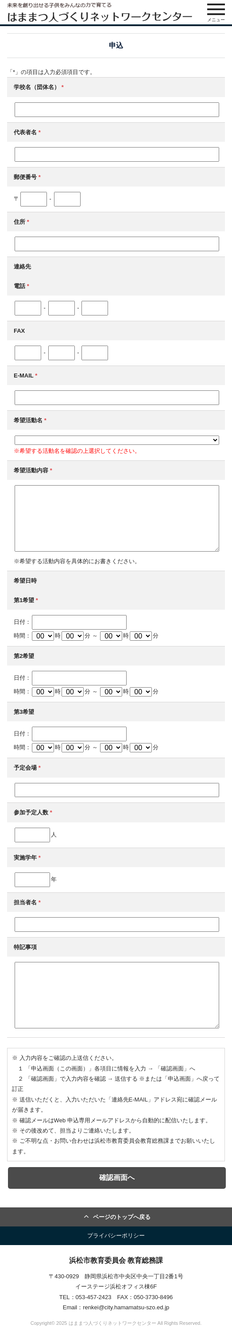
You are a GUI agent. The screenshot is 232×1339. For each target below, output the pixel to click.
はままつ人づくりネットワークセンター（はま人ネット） (99, 12)
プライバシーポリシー (116, 1235)
